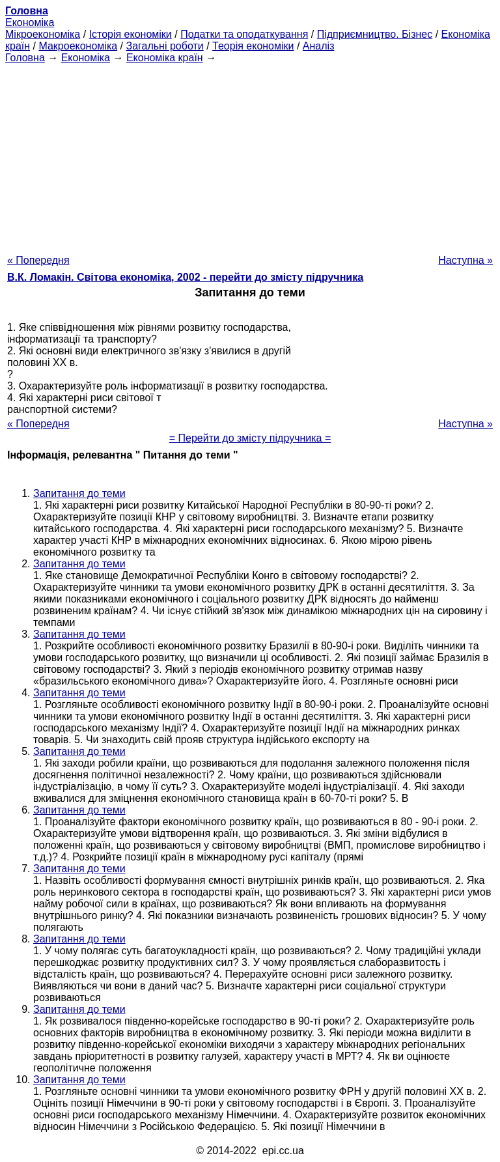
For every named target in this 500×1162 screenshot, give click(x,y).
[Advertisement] (250, 155)
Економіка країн (164, 57)
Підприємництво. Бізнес (375, 34)
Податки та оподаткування (244, 34)
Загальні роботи (164, 45)
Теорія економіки (253, 45)
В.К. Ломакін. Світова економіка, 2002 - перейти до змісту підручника (185, 277)
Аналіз (319, 45)
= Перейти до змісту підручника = (250, 438)
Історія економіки (130, 34)
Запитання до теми (79, 493)
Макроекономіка (77, 45)
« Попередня (38, 260)
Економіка (29, 22)
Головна (25, 57)
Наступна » (465, 260)
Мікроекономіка (42, 34)
